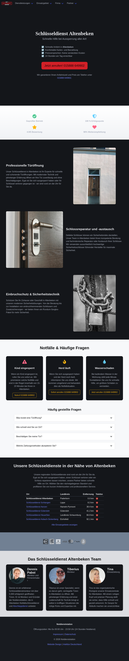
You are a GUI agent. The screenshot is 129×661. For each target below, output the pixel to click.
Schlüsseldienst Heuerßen (38, 515)
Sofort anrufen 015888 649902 (64, 392)
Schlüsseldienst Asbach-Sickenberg (42, 519)
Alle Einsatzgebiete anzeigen (64, 525)
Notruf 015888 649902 (24, 395)
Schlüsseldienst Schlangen (38, 503)
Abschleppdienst (20, 606)
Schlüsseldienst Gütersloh (38, 511)
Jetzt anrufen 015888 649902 (104, 392)
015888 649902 (64, 78)
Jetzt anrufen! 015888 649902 (64, 65)
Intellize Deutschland (72, 644)
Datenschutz (70, 634)
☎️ (97, 498)
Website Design (54, 644)
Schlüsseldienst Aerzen (36, 507)
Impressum (58, 634)
